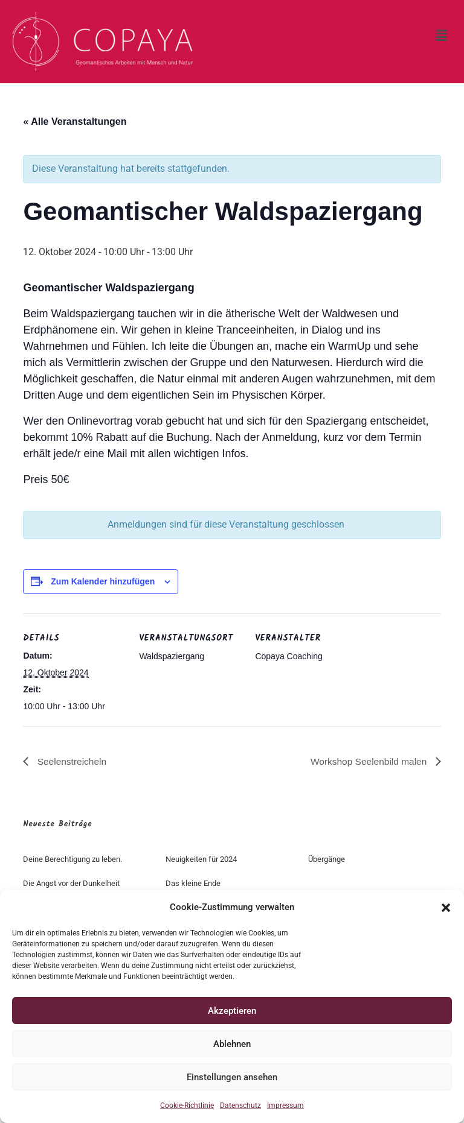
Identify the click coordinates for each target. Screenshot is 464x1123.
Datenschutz (240, 1105)
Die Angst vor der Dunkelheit (71, 883)
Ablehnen (232, 1044)
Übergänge (326, 859)
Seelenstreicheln (71, 761)
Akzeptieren (232, 1010)
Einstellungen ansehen (232, 1077)
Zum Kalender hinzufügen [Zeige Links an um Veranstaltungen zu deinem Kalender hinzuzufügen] (103, 581)
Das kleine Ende (193, 883)
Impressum (285, 1105)
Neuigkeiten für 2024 (201, 859)
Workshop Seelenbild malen (367, 761)
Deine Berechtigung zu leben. (72, 859)
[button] (446, 908)
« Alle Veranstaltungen (74, 121)
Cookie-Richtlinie (187, 1105)
